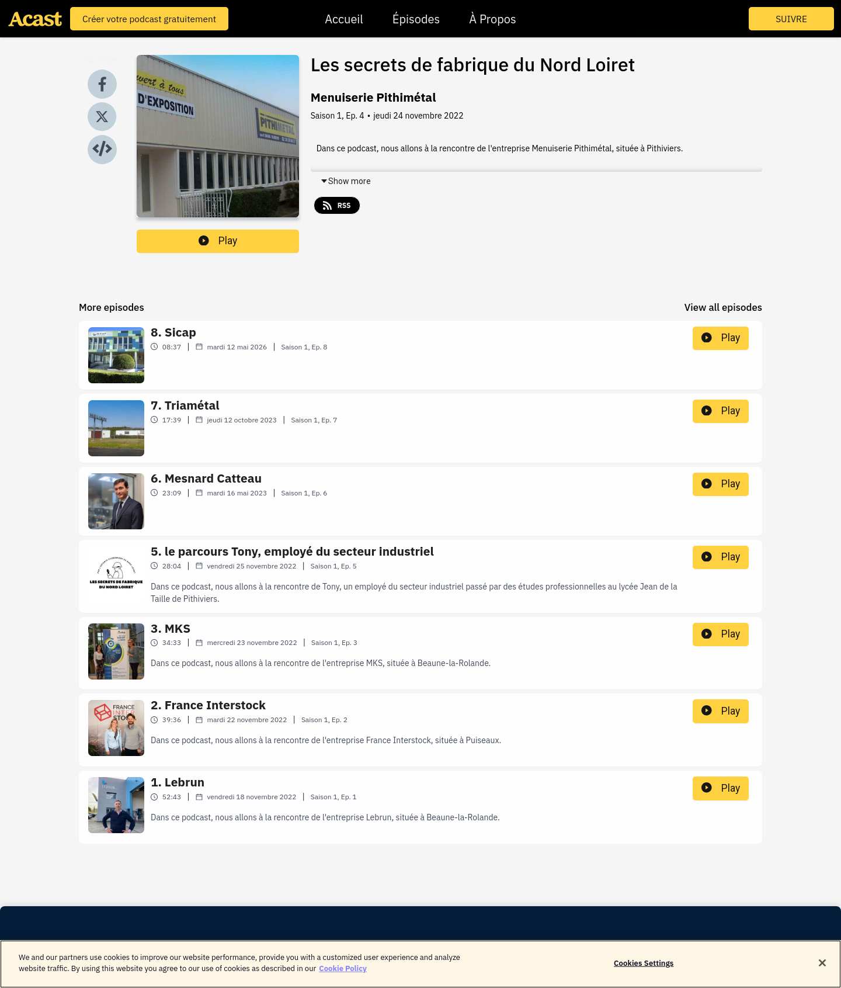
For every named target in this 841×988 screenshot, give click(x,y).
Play (218, 241)
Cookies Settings (643, 968)
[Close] (822, 967)
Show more (345, 181)
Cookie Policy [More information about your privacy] (343, 974)
